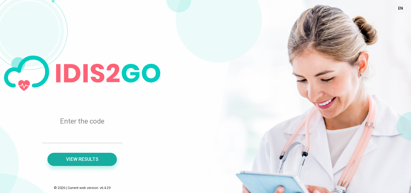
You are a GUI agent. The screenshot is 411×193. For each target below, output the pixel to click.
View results (82, 159)
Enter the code (82, 121)
